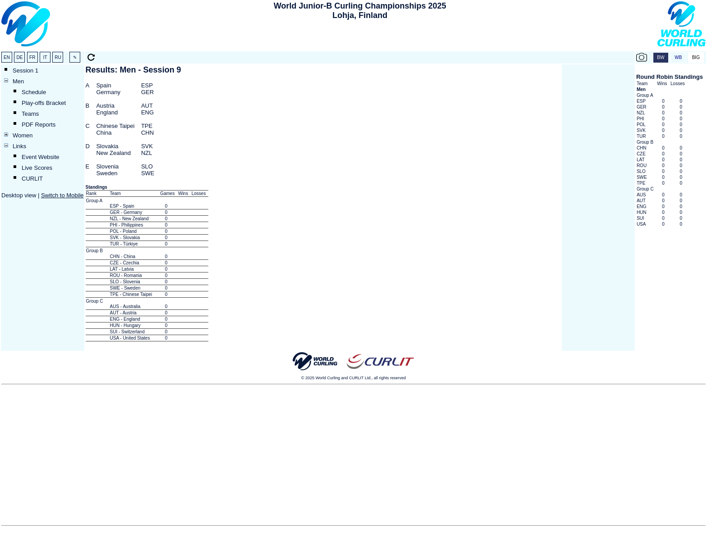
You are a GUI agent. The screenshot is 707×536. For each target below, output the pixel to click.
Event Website (41, 157)
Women (23, 135)
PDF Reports (38, 124)
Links (19, 146)
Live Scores (37, 167)
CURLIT (32, 178)
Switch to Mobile (62, 195)
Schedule (34, 92)
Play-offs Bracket (44, 103)
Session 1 (25, 70)
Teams (30, 113)
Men (18, 81)
